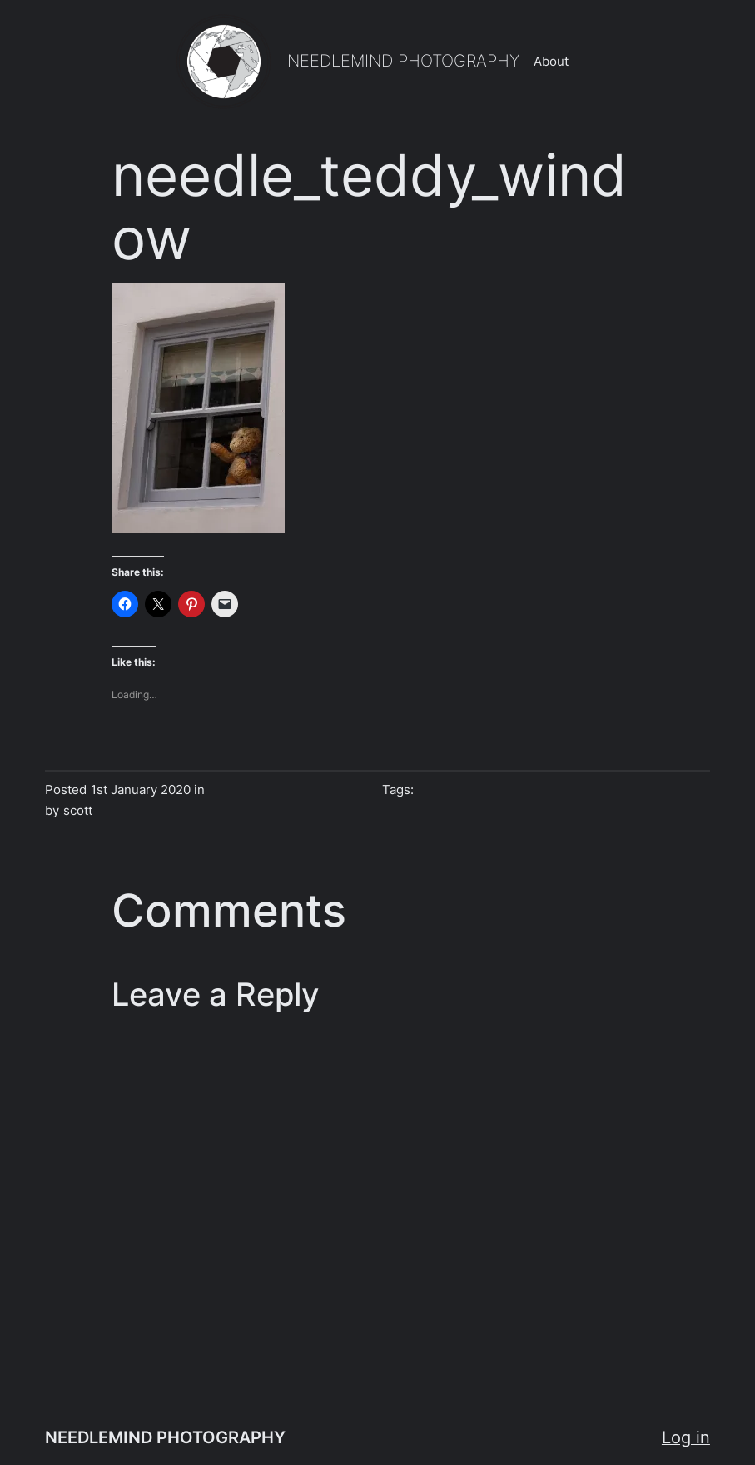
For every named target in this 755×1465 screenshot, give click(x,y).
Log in (686, 1438)
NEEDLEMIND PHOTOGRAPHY (403, 61)
